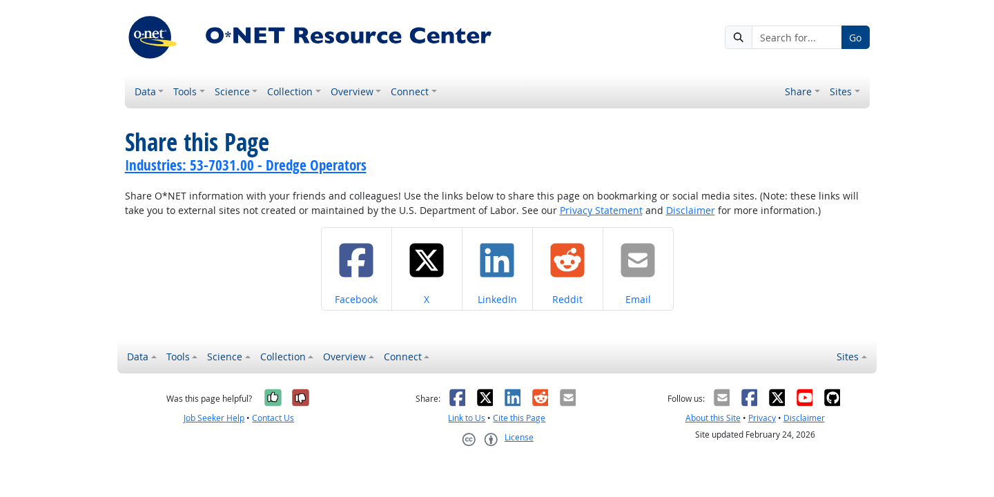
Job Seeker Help (214, 418)
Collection (290, 91)
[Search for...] (796, 37)
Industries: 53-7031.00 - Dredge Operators (246, 165)
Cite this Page (519, 418)
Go (855, 37)
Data (145, 91)
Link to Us (466, 418)
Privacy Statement (601, 210)
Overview (352, 91)
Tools (185, 91)
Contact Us (273, 418)
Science (232, 91)
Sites (841, 91)
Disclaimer (690, 210)
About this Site (713, 418)
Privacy (762, 418)
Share (798, 91)
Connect (410, 91)
